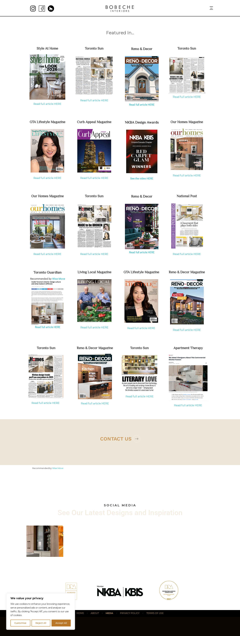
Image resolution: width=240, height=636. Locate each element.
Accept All (61, 623)
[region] (40, 611)
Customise (20, 623)
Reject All (40, 623)
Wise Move (58, 278)
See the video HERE (141, 178)
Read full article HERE (47, 103)
